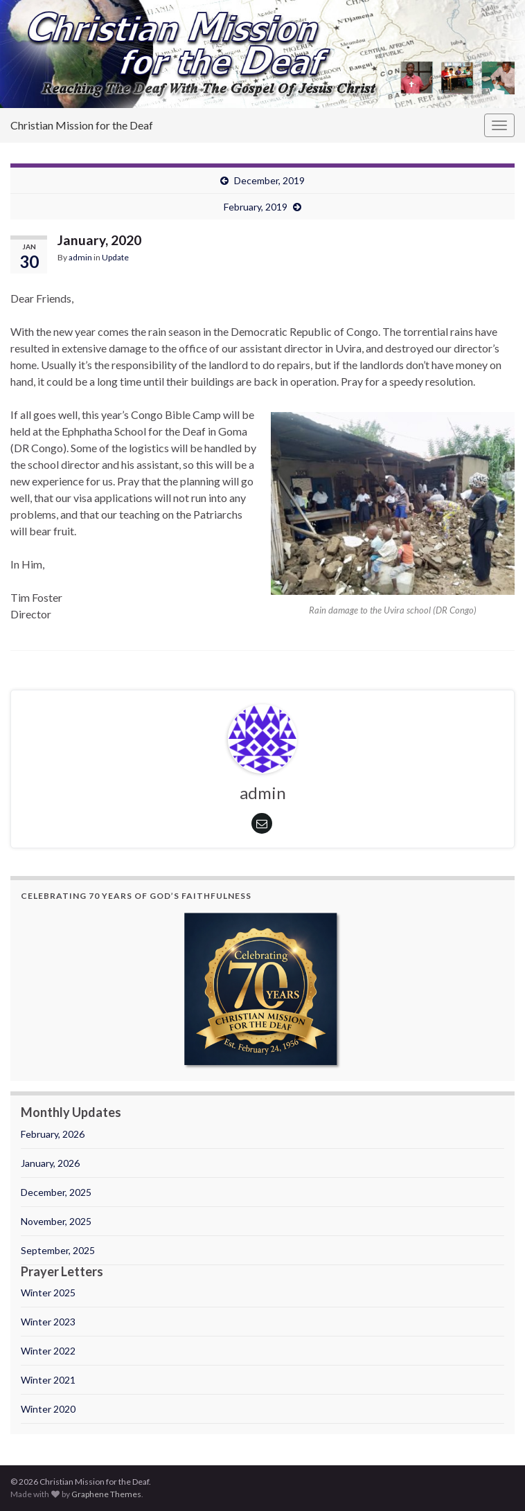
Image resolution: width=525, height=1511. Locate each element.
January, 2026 (50, 1163)
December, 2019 (269, 180)
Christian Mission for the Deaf (81, 125)
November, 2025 (56, 1221)
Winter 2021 (48, 1380)
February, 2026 (52, 1134)
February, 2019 (255, 207)
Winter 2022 (48, 1351)
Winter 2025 (48, 1292)
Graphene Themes (106, 1494)
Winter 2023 (48, 1321)
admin (80, 257)
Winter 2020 (48, 1409)
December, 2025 (56, 1192)
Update (115, 257)
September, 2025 (58, 1250)
